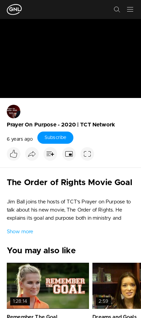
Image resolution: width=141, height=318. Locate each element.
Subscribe (55, 137)
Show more (20, 231)
